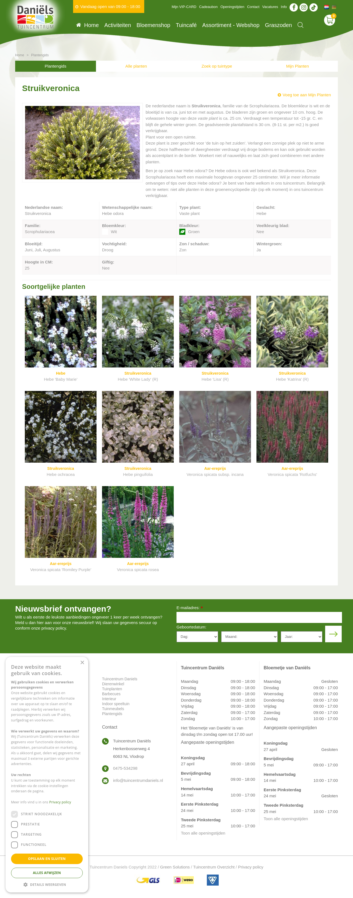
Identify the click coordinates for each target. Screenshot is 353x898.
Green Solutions (175, 867)
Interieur (109, 699)
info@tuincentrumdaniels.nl (138, 780)
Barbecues (111, 694)
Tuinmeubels (113, 709)
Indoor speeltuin (116, 704)
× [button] (82, 663)
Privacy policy (250, 867)
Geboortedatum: (191, 627)
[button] (47, 884)
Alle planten (136, 66)
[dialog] (47, 774)
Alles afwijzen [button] (47, 872)
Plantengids (55, 66)
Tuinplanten (112, 689)
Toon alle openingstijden (203, 833)
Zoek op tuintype (217, 66)
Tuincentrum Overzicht (213, 867)
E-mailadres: (189, 608)
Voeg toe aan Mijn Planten (307, 94)
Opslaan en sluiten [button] (47, 858)
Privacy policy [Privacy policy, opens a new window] (60, 802)
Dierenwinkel (113, 684)
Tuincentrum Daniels (119, 679)
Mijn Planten (297, 66)
